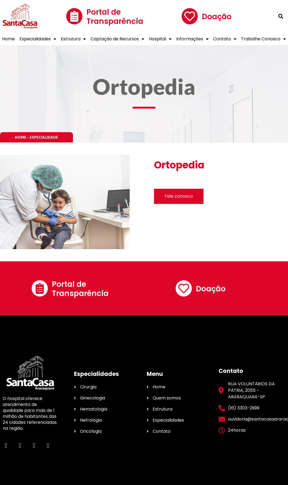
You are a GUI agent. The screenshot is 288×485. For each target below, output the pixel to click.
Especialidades (37, 39)
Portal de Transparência (114, 17)
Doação (217, 16)
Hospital (160, 39)
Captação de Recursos (117, 39)
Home (8, 39)
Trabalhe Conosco (263, 39)
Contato (224, 39)
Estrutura (73, 39)
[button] (36, 137)
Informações (192, 39)
